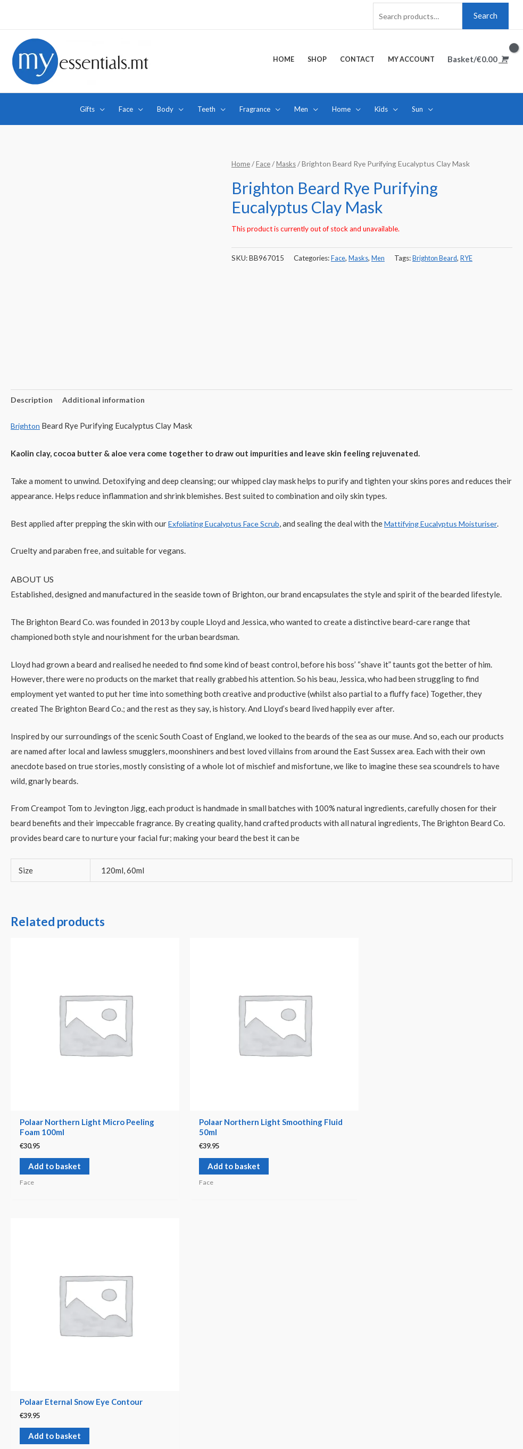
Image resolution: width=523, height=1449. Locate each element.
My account (31, 1331)
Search (485, 13)
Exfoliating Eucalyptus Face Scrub (228, 523)
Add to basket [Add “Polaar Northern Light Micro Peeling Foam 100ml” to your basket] (49, 1146)
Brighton (27, 425)
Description (33, 399)
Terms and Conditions (310, 1316)
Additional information (107, 399)
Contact (25, 1316)
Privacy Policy (297, 1346)
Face (263, 161)
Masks (287, 161)
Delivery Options (303, 1301)
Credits (144, 1420)
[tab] (33, 399)
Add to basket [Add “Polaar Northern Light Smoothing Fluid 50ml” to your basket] (151, 1136)
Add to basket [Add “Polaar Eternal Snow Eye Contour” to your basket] (254, 1125)
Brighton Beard (438, 256)
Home (241, 161)
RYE (471, 256)
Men (379, 256)
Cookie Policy (296, 1331)
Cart (19, 1346)
